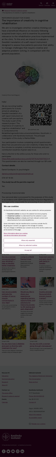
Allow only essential (28, 240)
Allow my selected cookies (28, 245)
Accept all (28, 250)
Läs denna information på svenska (15, 235)
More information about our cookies (16, 233)
